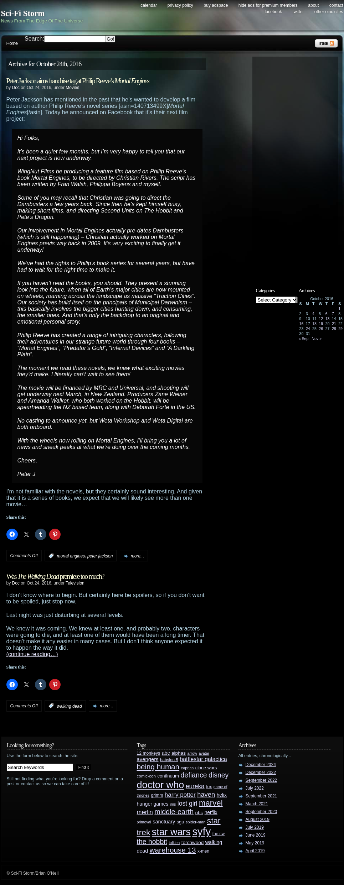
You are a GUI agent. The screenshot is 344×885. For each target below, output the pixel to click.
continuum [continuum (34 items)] (168, 776)
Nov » (317, 338)
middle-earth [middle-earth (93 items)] (174, 812)
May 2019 (255, 843)
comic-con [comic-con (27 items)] (146, 776)
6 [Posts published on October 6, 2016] (326, 313)
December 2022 (261, 772)
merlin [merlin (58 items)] (145, 812)
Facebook (273, 11)
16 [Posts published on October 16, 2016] (301, 323)
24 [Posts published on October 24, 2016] (308, 328)
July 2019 (255, 827)
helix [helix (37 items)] (222, 795)
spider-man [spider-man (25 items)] (196, 822)
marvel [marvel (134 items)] (211, 802)
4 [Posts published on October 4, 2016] (313, 313)
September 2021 (261, 796)
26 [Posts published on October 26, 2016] (321, 328)
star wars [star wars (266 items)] (171, 832)
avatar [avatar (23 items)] (204, 753)
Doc (16, 87)
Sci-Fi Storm (23, 13)
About (313, 5)
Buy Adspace (216, 5)
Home (12, 43)
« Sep (304, 338)
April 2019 (255, 850)
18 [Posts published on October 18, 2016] (314, 323)
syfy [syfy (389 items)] (201, 831)
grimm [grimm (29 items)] (157, 795)
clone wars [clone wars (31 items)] (206, 767)
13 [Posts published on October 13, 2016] (327, 318)
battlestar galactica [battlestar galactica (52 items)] (203, 759)
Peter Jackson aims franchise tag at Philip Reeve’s (77, 81)
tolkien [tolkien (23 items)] (174, 843)
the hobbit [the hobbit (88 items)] (152, 841)
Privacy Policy (180, 5)
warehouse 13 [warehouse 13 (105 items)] (173, 850)
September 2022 (261, 780)
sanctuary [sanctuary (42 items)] (164, 821)
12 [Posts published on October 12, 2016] (321, 318)
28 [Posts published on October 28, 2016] (334, 328)
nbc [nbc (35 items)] (199, 812)
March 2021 (257, 803)
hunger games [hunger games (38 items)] (153, 804)
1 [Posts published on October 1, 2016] (339, 309)
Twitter (298, 11)
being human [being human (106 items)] (158, 767)
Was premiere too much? (55, 576)
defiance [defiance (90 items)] (193, 775)
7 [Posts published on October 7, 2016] (333, 313)
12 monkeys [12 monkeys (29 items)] (148, 753)
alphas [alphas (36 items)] (178, 753)
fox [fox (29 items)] (209, 786)
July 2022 (255, 788)
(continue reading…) (32, 654)
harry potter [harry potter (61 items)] (180, 794)
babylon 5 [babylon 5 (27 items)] (169, 759)
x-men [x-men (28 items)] (203, 851)
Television (75, 583)
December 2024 (261, 764)
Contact (336, 5)
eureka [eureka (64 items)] (195, 786)
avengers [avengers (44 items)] (148, 759)
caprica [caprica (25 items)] (187, 768)
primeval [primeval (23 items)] (144, 822)
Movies (72, 87)
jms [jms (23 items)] (173, 804)
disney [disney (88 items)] (219, 775)
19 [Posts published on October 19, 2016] (321, 323)
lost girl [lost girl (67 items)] (187, 803)
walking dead (69, 705)
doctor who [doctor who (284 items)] (160, 784)
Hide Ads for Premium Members (268, 5)
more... (137, 556)
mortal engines (71, 556)
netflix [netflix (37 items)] (211, 812)
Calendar (148, 5)
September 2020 (261, 811)
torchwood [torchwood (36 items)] (192, 842)
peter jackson (100, 556)
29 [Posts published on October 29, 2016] (340, 328)
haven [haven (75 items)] (206, 794)
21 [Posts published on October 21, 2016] (334, 323)
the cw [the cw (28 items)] (218, 833)
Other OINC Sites (328, 11)
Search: (34, 39)
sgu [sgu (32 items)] (180, 821)
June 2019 (256, 835)
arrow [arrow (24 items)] (192, 753)
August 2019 (257, 819)
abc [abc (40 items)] (166, 753)
